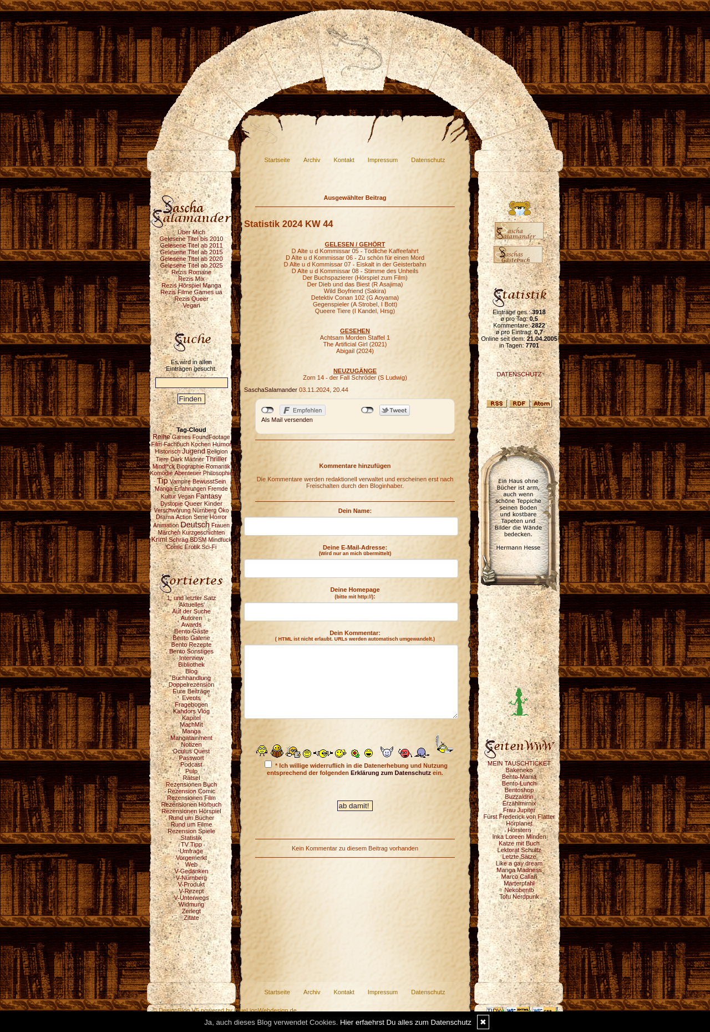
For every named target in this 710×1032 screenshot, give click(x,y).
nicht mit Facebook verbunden (267, 410)
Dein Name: (355, 510)
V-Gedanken (191, 871)
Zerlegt (191, 911)
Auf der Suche (191, 611)
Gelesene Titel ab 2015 (191, 252)
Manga (191, 731)
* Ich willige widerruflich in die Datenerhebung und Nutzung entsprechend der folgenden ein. (356, 768)
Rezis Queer (191, 298)
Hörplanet (519, 823)
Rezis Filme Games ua (191, 292)
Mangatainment (191, 737)
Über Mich (191, 232)
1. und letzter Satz (191, 598)
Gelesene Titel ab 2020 (191, 258)
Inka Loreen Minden (519, 836)
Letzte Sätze (519, 856)
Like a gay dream (519, 863)
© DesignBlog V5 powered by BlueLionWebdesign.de (225, 1010)
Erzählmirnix (519, 803)
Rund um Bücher (192, 817)
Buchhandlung (191, 677)
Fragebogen (191, 704)
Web (191, 864)
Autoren (191, 618)
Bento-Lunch (519, 783)
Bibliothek (191, 664)
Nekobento (519, 890)
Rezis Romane (191, 272)
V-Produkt (191, 884)
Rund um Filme (191, 824)
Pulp (191, 771)
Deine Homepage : (354, 593)
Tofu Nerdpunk (519, 896)
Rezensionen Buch (191, 784)
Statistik (191, 837)
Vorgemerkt (191, 857)
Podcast (191, 764)
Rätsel (191, 777)
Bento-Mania (519, 776)
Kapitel (191, 717)
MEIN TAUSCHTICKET (519, 763)
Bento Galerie (191, 638)
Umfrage (191, 851)
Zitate (191, 917)
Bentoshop (519, 790)
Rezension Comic (191, 791)
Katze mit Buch (519, 843)
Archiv (312, 160)
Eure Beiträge (191, 691)
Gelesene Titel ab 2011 (191, 245)
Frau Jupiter (519, 810)
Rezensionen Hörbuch (191, 804)
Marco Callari (519, 876)
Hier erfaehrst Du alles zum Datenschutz (405, 1022)
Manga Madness (518, 870)
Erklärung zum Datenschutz (391, 772)
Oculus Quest (191, 751)
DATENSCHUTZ (518, 374)
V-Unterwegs (191, 897)
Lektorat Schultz (519, 850)
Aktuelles (191, 604)
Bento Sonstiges (191, 651)
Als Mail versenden (287, 419)
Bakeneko (519, 770)
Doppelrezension (192, 684)
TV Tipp (191, 844)
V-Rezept (191, 891)
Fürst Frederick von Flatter (519, 816)
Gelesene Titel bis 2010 (192, 238)
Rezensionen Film (191, 797)
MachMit (191, 724)
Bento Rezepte (191, 644)
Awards (191, 624)
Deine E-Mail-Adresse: (355, 550)
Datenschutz (428, 160)
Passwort (191, 757)
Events (191, 697)
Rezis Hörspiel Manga (191, 285)
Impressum (383, 160)
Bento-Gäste (191, 631)
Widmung (191, 904)
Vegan (191, 305)
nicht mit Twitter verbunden (367, 410)
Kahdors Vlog (191, 711)
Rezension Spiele (191, 831)
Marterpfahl (519, 883)
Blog (191, 671)
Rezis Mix (191, 278)
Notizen (191, 744)
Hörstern (519, 830)
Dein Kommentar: (355, 636)
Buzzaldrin (519, 796)
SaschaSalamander (270, 389)
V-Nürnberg (191, 877)
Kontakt (344, 160)
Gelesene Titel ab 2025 (191, 265)
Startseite (277, 160)
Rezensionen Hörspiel (191, 811)
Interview (191, 658)
